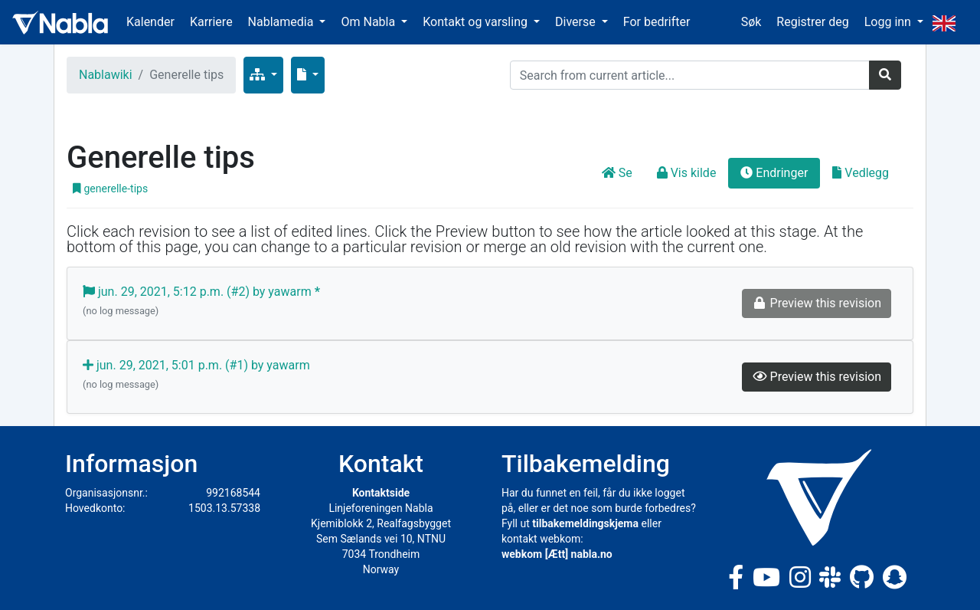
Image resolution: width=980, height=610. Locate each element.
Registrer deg (812, 22)
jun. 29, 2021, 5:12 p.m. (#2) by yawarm (201, 302)
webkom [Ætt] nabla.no (556, 554)
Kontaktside (381, 493)
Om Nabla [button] (369, 22)
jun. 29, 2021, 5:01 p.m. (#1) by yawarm (196, 375)
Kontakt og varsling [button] (477, 22)
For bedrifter (657, 22)
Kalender (150, 22)
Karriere (211, 22)
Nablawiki (105, 74)
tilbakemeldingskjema (585, 523)
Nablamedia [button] (282, 22)
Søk (751, 22)
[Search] (690, 75)
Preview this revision (816, 376)
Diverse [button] (577, 22)
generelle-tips (110, 188)
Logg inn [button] (889, 22)
